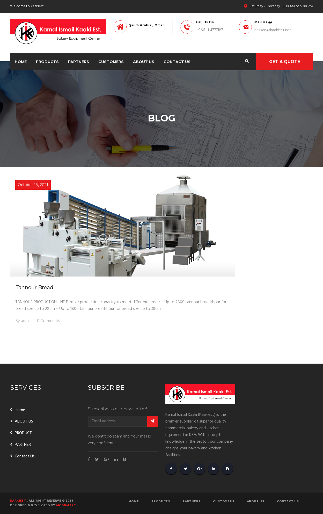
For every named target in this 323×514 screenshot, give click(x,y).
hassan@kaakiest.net (272, 30)
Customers (111, 61)
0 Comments (48, 321)
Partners (78, 61)
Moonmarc (66, 505)
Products (47, 61)
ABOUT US (24, 421)
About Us (143, 61)
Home (21, 61)
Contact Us (177, 61)
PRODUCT (23, 433)
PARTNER (23, 444)
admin (26, 321)
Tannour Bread (34, 287)
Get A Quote (284, 61)
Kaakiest (18, 500)
